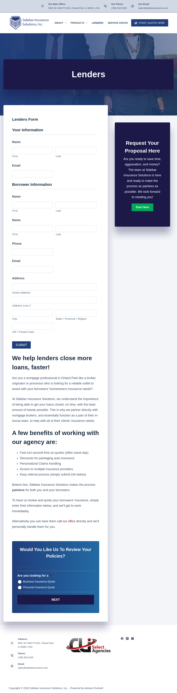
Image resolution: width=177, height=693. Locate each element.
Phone (17, 243)
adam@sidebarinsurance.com (153, 8)
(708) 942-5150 (119, 8)
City (14, 318)
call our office (66, 520)
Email (16, 165)
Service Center (118, 22)
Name (16, 142)
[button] (142, 207)
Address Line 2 (21, 305)
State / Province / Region (71, 318)
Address (18, 278)
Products (80, 23)
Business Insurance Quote (39, 581)
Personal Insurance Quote (39, 586)
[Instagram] (132, 637)
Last (58, 156)
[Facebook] (122, 637)
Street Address (21, 292)
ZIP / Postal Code (23, 332)
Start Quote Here (150, 22)
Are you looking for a (34, 575)
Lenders (97, 22)
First (15, 156)
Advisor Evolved (93, 687)
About (61, 23)
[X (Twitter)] (127, 637)
